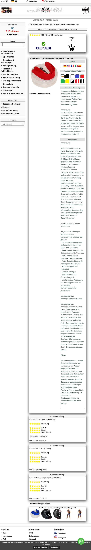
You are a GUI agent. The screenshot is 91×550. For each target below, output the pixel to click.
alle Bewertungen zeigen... (40, 503)
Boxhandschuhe (9, 74)
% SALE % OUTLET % (12, 93)
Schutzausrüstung (10, 78)
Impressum (7, 536)
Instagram (60, 538)
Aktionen (38, 19)
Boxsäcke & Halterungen (7, 61)
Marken (5, 107)
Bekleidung (7, 84)
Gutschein (6, 90)
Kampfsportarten (9, 110)
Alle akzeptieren (40, 547)
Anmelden (31, 1)
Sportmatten (7, 57)
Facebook (60, 534)
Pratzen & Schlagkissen (7, 70)
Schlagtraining (8, 66)
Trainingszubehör (10, 87)
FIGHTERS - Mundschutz (70, 24)
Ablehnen (54, 547)
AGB (31, 533)
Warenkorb (48, 1)
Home (30, 24)
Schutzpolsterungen (11, 81)
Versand (32, 539)
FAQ (4, 539)
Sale (55, 19)
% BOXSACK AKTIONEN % (8, 52)
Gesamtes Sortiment (11, 104)
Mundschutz (54, 24)
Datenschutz (34, 536)
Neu (48, 19)
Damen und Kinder (10, 113)
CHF (3, 1)
